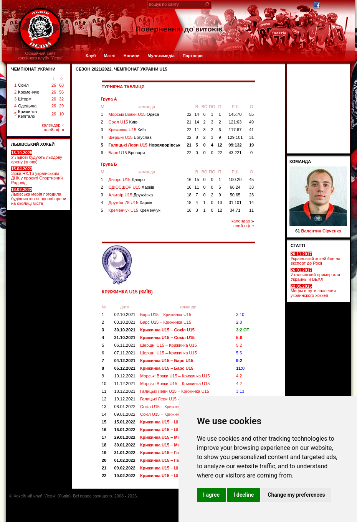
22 (189, 114)
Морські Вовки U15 (134, 114)
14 (196, 114)
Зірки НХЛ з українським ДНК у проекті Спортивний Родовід (37, 175)
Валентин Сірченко (321, 231)
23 (251, 195)
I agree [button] (211, 495)
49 (251, 122)
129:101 (235, 137)
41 (251, 129)
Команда (300, 161)
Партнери (193, 55)
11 (196, 129)
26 (53, 85)
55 (251, 114)
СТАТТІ (298, 245)
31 (251, 137)
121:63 (235, 122)
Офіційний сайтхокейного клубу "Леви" (40, 55)
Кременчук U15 (134, 210)
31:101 (235, 202)
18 (189, 195)
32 (61, 99)
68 (61, 85)
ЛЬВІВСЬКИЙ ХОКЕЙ (33, 144)
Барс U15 (127, 152)
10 (61, 114)
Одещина (27, 106)
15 (196, 179)
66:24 (235, 187)
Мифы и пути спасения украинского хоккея (313, 291)
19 (251, 145)
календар (53, 125)
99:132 (234, 145)
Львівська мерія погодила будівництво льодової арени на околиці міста (38, 196)
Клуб (91, 55)
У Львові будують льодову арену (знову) (36, 157)
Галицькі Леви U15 (144, 145)
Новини (132, 55)
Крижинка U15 (127, 129)
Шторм (24, 99)
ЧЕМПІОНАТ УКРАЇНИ (33, 69)
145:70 (235, 114)
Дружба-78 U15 (130, 202)
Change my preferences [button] (296, 495)
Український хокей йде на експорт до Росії (315, 258)
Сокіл (23, 85)
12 (219, 145)
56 (61, 92)
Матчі (109, 55)
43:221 (235, 152)
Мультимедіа (160, 55)
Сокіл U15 (123, 122)
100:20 (235, 179)
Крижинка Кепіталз (27, 114)
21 (189, 122)
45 (251, 179)
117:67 (235, 129)
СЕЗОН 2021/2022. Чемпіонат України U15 (121, 69)
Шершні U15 (130, 137)
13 (219, 202)
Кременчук (28, 92)
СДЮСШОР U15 (131, 187)
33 (251, 187)
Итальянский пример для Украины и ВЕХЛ (315, 275)
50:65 (235, 195)
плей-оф (54, 129)
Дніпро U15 (127, 179)
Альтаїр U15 (131, 195)
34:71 (235, 210)
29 (61, 106)
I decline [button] (243, 495)
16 (189, 179)
